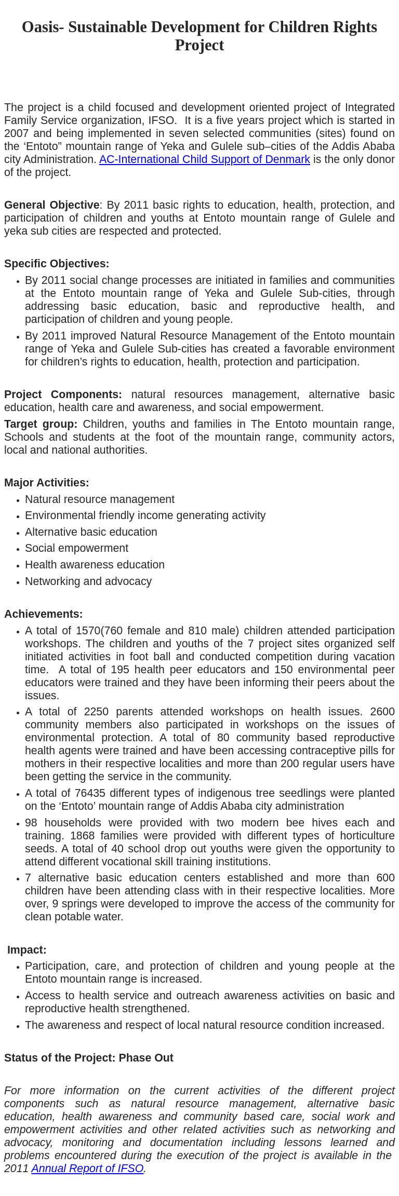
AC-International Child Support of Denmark (204, 159)
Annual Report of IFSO (88, 1168)
